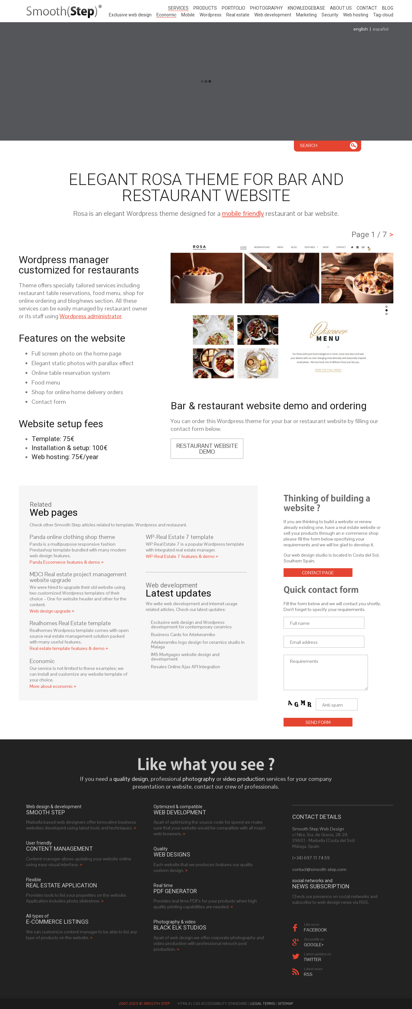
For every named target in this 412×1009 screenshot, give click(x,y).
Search (308, 145)
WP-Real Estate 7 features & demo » (182, 556)
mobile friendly (243, 213)
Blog (387, 8)
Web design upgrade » (52, 611)
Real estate (237, 14)
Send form (318, 722)
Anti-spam (332, 705)
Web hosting (355, 14)
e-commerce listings (57, 922)
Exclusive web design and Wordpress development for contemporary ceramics (191, 624)
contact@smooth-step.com (319, 869)
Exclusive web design (130, 14)
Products (205, 8)
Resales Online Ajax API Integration (185, 667)
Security (330, 14)
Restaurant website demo (207, 448)
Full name (300, 623)
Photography (266, 8)
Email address (304, 642)
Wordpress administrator (91, 316)
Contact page (318, 573)
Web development (272, 14)
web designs (172, 854)
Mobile (188, 14)
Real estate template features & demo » (69, 648)
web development (180, 812)
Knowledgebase (306, 8)
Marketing (306, 14)
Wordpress (210, 14)
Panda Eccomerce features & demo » (67, 562)
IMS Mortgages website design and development (185, 657)
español (381, 29)
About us (341, 8)
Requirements (304, 661)
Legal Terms (262, 1003)
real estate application (61, 885)
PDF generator (175, 891)
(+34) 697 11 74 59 (311, 858)
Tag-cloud (383, 14)
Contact (367, 8)
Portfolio (233, 8)
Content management (59, 849)
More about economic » (53, 686)
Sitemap (285, 1003)
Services (178, 8)
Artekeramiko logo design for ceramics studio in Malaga (198, 644)
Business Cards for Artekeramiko (183, 634)
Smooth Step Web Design (318, 829)
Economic (166, 14)
